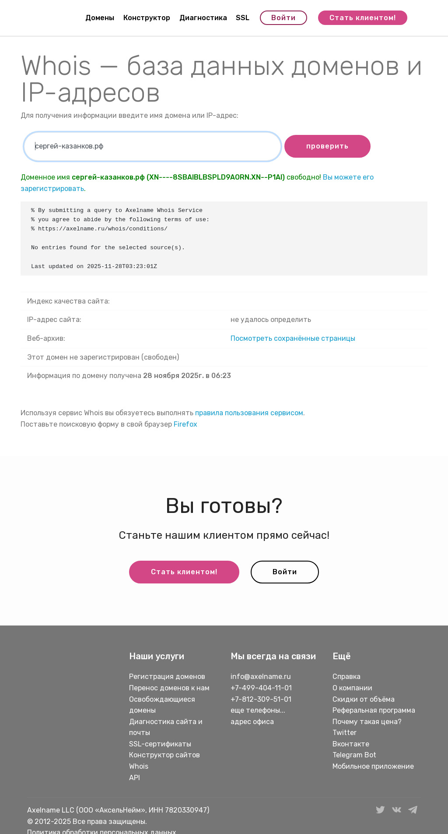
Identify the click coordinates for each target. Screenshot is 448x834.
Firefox (185, 424)
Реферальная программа (373, 710)
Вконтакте (350, 744)
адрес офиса (252, 721)
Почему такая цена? (367, 721)
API (134, 778)
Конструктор (146, 18)
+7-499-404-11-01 (261, 688)
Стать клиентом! (362, 18)
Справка (346, 676)
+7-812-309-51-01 (261, 699)
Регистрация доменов (167, 676)
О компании (352, 688)
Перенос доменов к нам (169, 688)
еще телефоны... (258, 710)
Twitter (344, 732)
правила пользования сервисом (249, 413)
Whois (138, 766)
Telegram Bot (354, 755)
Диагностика (203, 18)
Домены (99, 18)
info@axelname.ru (261, 676)
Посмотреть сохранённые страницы (293, 338)
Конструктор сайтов (164, 755)
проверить (327, 146)
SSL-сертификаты (161, 744)
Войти (283, 18)
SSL (242, 18)
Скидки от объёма (363, 699)
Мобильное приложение (373, 766)
